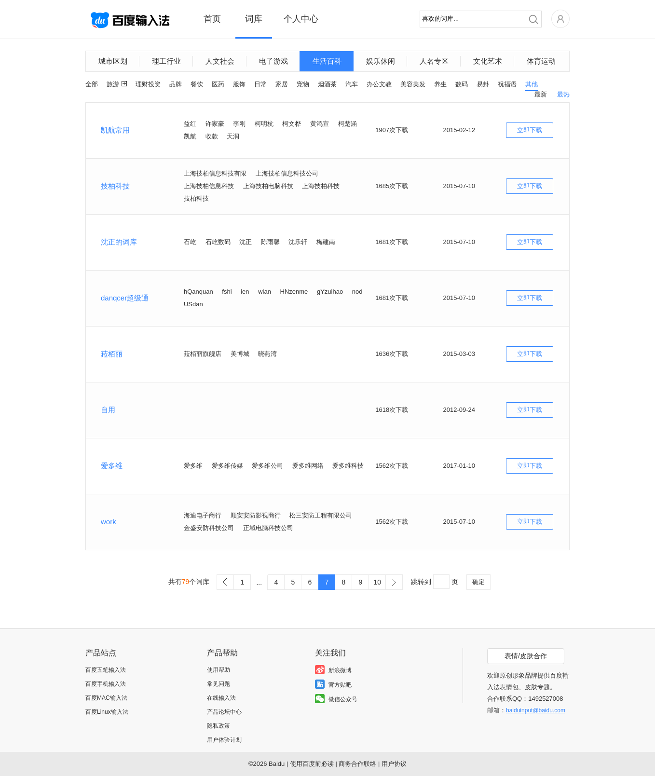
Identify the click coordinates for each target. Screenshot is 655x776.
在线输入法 (221, 697)
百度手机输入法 (105, 684)
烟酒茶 (327, 84)
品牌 (175, 84)
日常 (260, 84)
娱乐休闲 (380, 61)
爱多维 (112, 466)
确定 (478, 581)
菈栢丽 (112, 354)
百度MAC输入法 (106, 697)
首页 (212, 19)
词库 (253, 19)
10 (377, 582)
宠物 (303, 84)
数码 (461, 84)
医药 (218, 84)
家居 (281, 84)
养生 (440, 84)
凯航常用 (115, 130)
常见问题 (218, 684)
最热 (563, 94)
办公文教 (379, 84)
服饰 (239, 84)
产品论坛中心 (224, 711)
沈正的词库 (119, 242)
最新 (540, 94)
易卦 (483, 84)
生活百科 (327, 61)
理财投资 (148, 84)
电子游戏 (273, 61)
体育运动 (541, 61)
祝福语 (507, 84)
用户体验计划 (224, 739)
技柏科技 (115, 186)
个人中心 (301, 19)
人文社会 (219, 61)
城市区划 (112, 61)
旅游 (113, 84)
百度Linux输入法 (106, 711)
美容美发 (412, 84)
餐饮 (197, 84)
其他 (531, 84)
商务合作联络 (357, 763)
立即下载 (529, 130)
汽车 (351, 84)
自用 (108, 410)
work (108, 521)
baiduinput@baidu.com (535, 710)
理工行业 (166, 61)
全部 (91, 84)
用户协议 (394, 763)
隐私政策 (218, 725)
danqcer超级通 (125, 298)
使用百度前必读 (312, 763)
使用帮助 (218, 670)
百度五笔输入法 (105, 670)
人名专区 (434, 61)
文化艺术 (487, 61)
